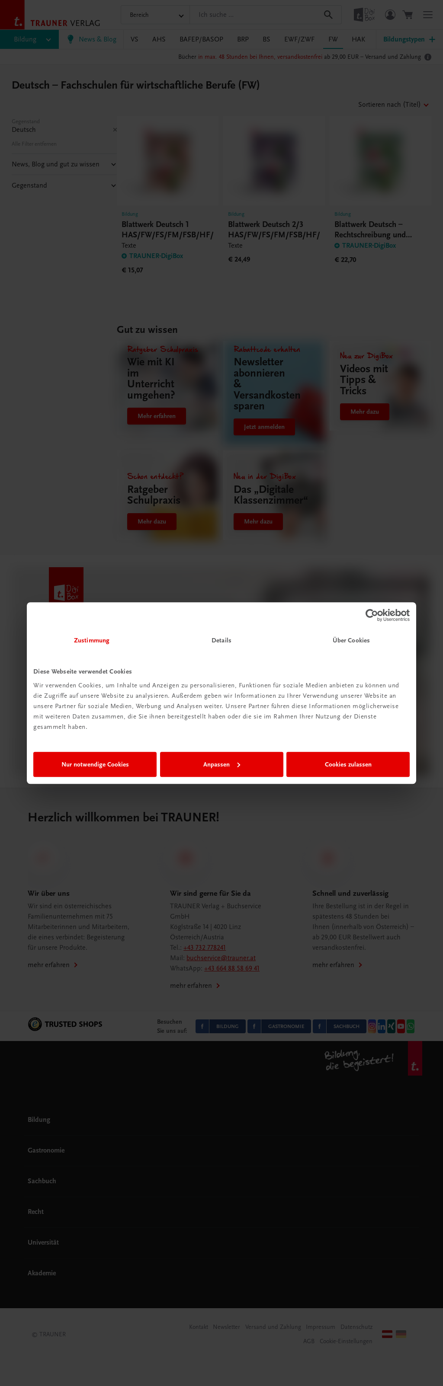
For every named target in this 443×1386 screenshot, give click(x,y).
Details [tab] (221, 640)
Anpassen (221, 764)
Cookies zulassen (348, 764)
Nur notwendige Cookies (95, 764)
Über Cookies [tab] (351, 640)
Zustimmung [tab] (91, 640)
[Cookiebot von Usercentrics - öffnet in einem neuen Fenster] (372, 615)
